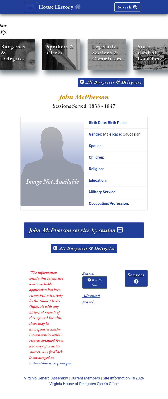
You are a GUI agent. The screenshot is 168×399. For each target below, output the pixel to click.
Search (127, 7)
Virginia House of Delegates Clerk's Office (84, 384)
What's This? (95, 282)
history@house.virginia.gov (50, 363)
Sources (136, 278)
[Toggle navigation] (30, 7)
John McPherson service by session (76, 230)
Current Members (85, 378)
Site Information (116, 378)
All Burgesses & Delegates (111, 82)
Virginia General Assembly (46, 378)
